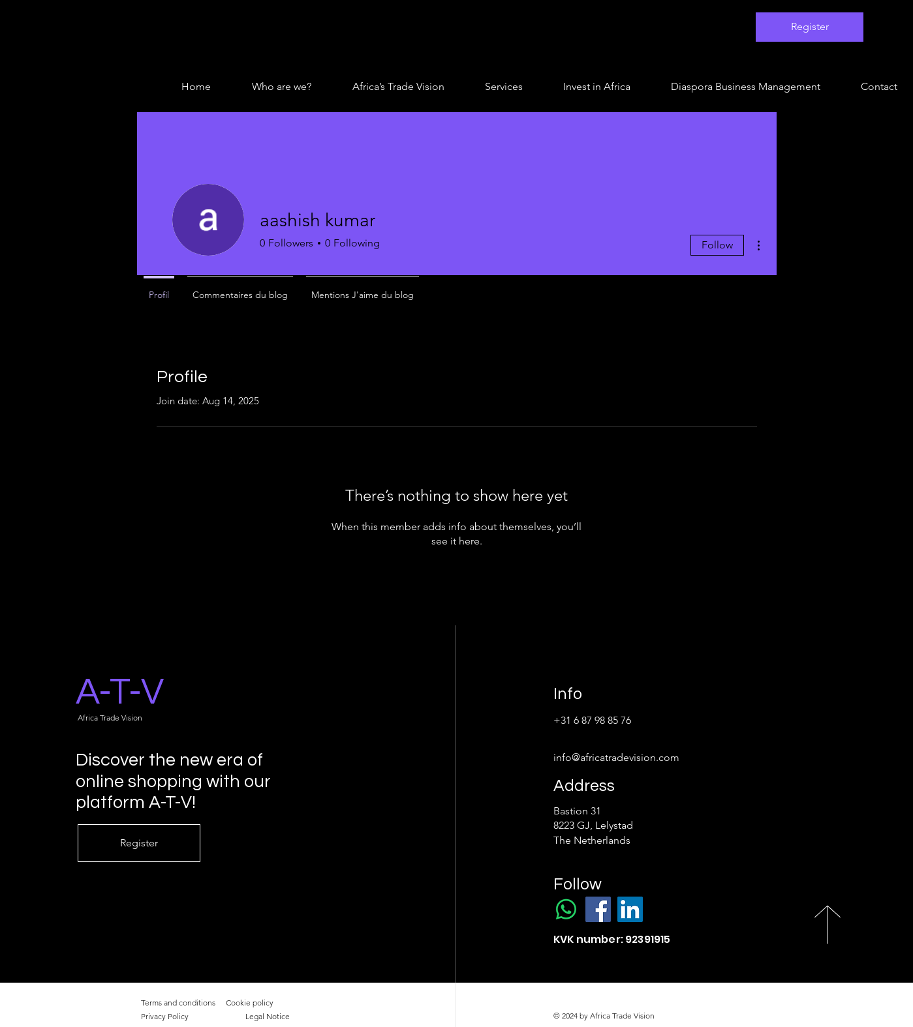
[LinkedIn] (630, 909)
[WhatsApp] (566, 909)
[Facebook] (598, 909)
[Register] (809, 27)
